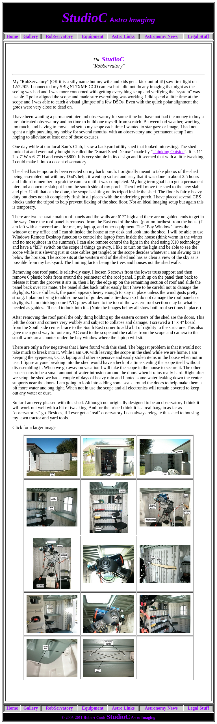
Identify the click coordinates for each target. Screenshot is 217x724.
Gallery (30, 708)
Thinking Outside (168, 151)
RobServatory (59, 708)
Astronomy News (161, 708)
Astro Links (123, 708)
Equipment (92, 708)
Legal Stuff (198, 708)
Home (12, 708)
